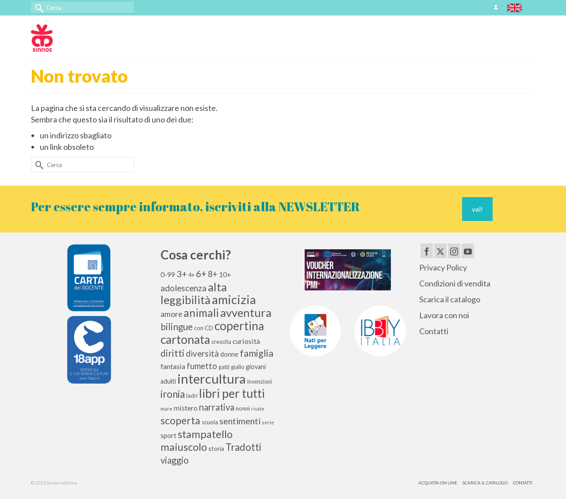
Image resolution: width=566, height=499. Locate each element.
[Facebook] (427, 251)
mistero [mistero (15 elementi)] (186, 408)
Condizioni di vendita (454, 283)
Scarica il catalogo (449, 299)
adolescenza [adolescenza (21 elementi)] (184, 288)
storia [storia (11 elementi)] (216, 448)
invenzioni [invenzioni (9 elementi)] (259, 381)
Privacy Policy (443, 267)
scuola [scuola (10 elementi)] (210, 422)
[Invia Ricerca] (37, 7)
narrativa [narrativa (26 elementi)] (216, 407)
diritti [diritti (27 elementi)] (172, 353)
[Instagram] (454, 251)
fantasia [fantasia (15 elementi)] (173, 366)
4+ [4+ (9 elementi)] (191, 275)
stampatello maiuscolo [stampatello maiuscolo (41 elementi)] (197, 440)
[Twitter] (440, 251)
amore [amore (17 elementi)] (171, 314)
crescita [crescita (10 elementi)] (221, 341)
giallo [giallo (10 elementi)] (238, 366)
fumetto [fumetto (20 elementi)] (202, 366)
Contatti (433, 331)
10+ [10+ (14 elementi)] (225, 274)
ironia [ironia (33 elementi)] (173, 394)
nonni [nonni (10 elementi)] (243, 408)
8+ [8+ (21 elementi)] (213, 274)
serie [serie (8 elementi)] (268, 422)
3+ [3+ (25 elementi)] (181, 273)
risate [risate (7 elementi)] (257, 408)
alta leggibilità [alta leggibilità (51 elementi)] (194, 293)
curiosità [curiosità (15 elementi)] (246, 341)
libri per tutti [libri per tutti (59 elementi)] (232, 393)
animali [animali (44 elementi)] (201, 312)
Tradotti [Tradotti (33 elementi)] (243, 447)
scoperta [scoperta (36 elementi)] (180, 420)
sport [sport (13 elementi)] (168, 435)
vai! (477, 209)
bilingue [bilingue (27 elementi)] (177, 326)
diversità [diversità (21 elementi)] (202, 353)
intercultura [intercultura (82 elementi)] (211, 378)
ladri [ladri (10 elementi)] (192, 395)
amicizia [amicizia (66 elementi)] (234, 299)
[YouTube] (468, 251)
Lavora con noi (444, 315)
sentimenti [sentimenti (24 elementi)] (239, 420)
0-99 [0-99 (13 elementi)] (168, 274)
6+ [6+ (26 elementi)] (201, 273)
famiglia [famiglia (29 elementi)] (256, 353)
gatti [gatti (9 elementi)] (223, 367)
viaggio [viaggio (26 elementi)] (175, 460)
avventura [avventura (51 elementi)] (246, 312)
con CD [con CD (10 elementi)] (203, 327)
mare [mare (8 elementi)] (166, 408)
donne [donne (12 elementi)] (229, 354)
